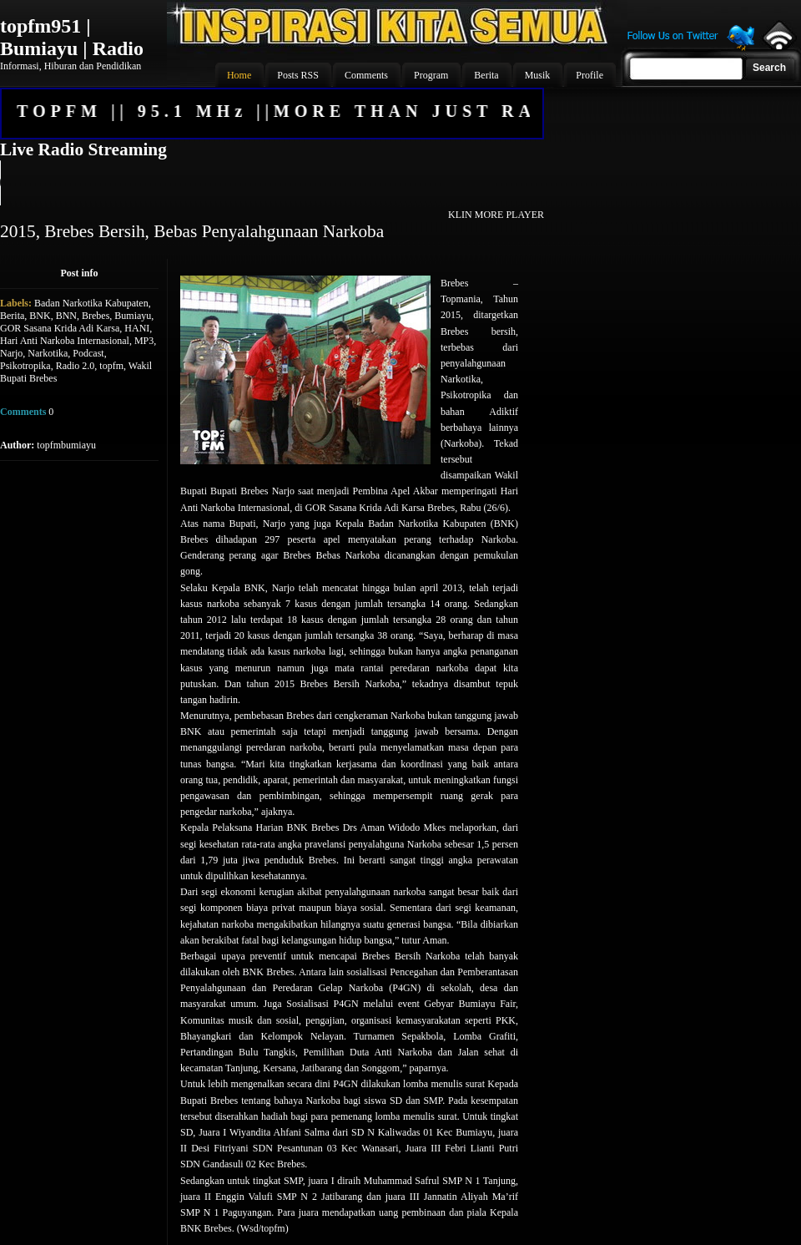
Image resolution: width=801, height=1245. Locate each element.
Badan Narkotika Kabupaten (91, 303)
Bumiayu (132, 315)
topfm (111, 366)
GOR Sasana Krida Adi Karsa (59, 328)
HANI (136, 328)
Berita (12, 315)
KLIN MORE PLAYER (496, 214)
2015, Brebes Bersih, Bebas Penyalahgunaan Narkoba (192, 231)
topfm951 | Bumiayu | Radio (72, 37)
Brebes (95, 315)
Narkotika (48, 353)
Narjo (11, 353)
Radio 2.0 (75, 366)
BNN (66, 315)
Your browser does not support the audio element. (271, 182)
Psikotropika (25, 366)
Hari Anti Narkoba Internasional (64, 341)
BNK (39, 315)
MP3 (144, 341)
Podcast (88, 353)
